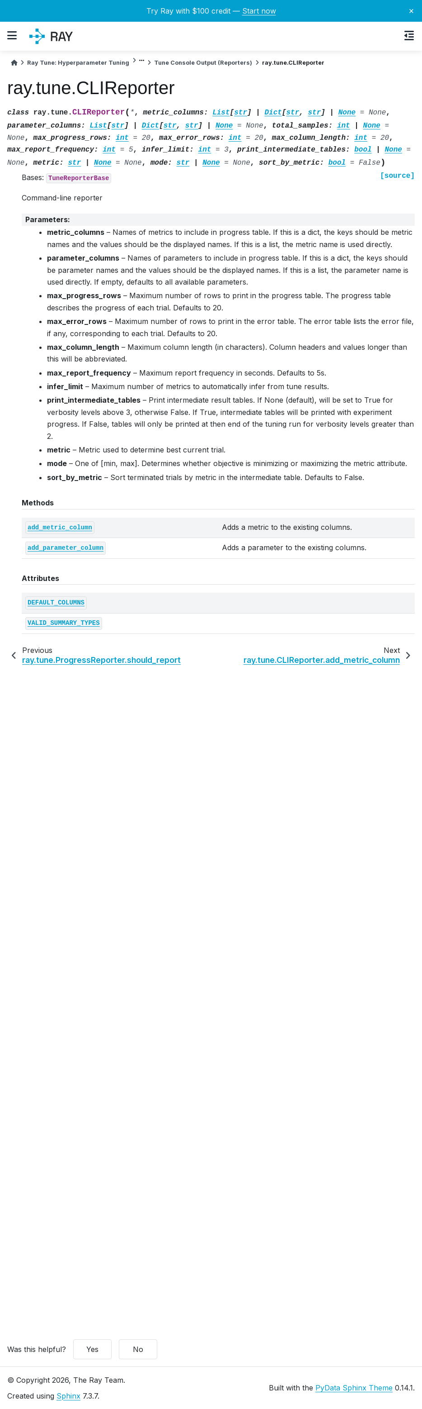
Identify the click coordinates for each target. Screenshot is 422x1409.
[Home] (14, 62)
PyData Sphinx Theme (354, 1387)
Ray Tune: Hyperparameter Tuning (78, 62)
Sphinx (68, 1395)
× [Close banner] (411, 10)
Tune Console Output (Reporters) (203, 62)
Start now (259, 10)
